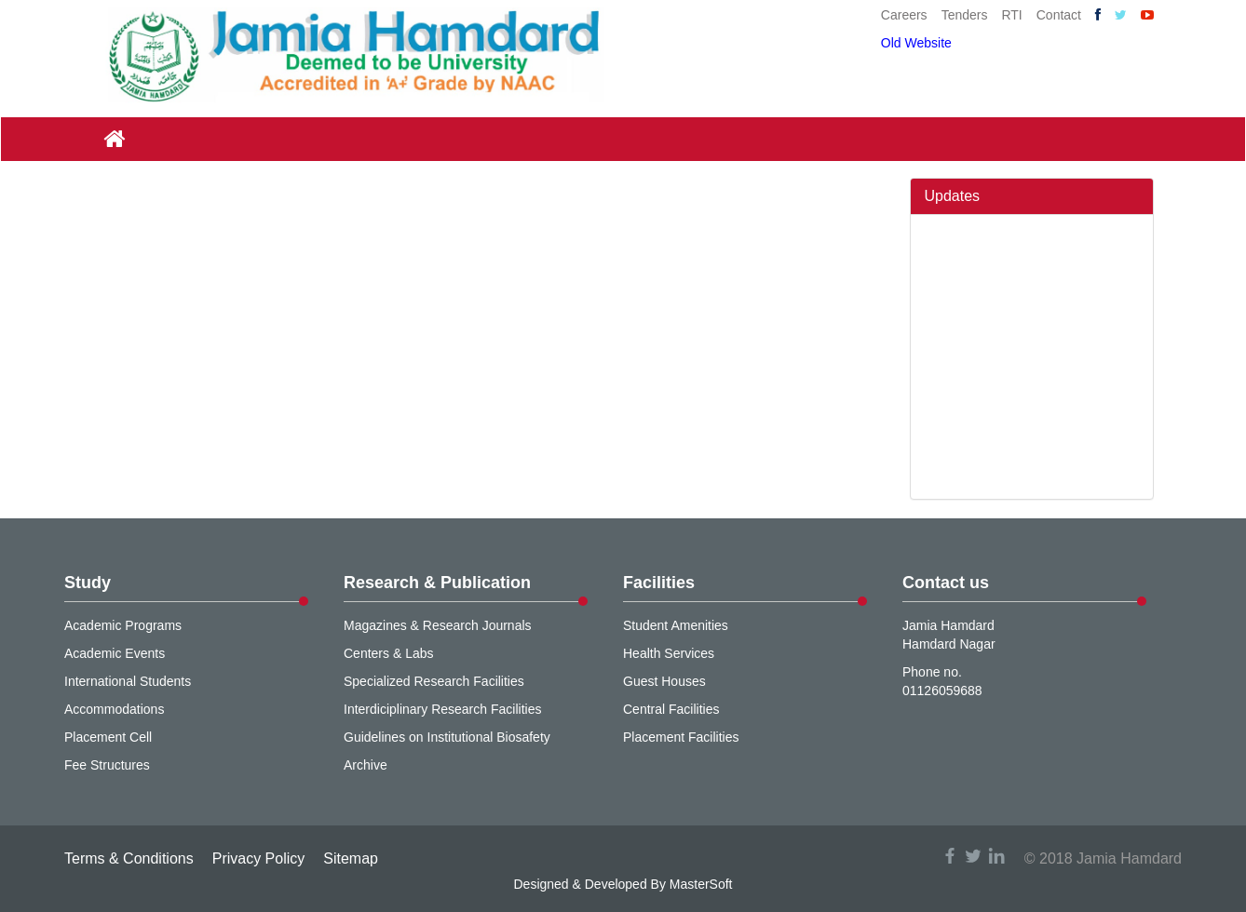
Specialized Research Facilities (434, 681)
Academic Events (114, 653)
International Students (127, 681)
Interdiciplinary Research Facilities (442, 709)
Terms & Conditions (129, 858)
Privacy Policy (258, 858)
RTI (1011, 14)
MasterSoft (701, 884)
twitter (973, 856)
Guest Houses (664, 681)
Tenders (964, 14)
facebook (950, 856)
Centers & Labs (389, 653)
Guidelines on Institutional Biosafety (447, 737)
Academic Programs (123, 625)
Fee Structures (107, 765)
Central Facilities (671, 709)
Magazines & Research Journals (438, 625)
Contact (1058, 14)
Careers (904, 14)
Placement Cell (108, 737)
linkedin (996, 856)
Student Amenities (675, 625)
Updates (953, 196)
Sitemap (350, 858)
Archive (365, 765)
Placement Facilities (681, 737)
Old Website (916, 42)
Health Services (668, 653)
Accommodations (114, 709)
